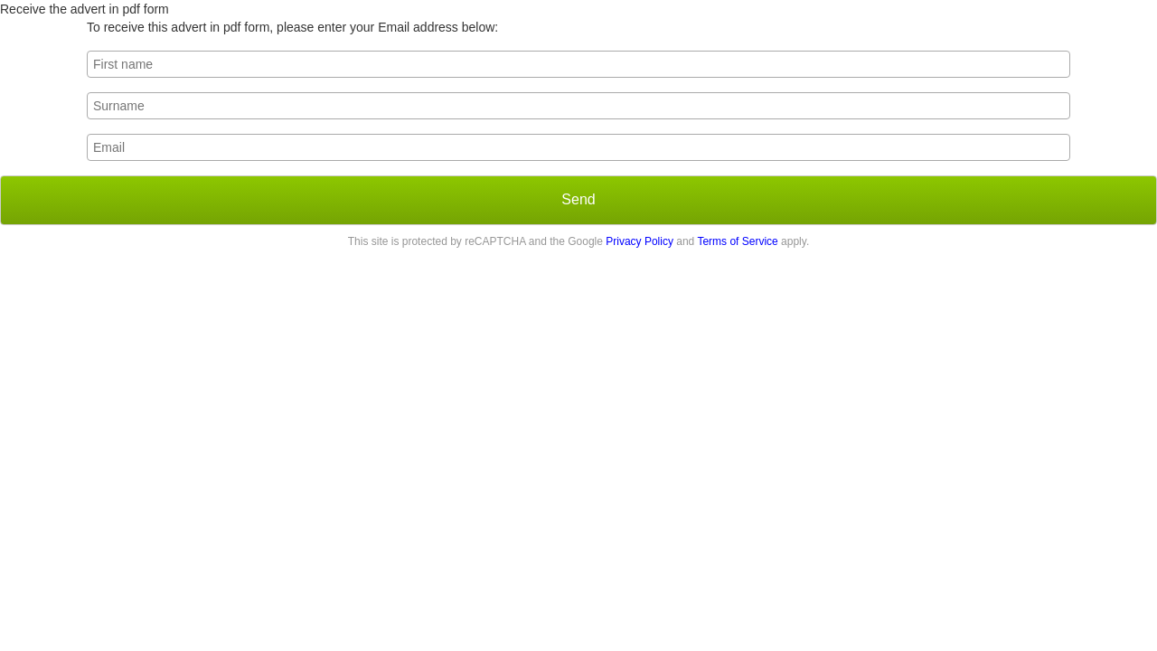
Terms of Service (737, 241)
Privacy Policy (639, 241)
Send (578, 199)
